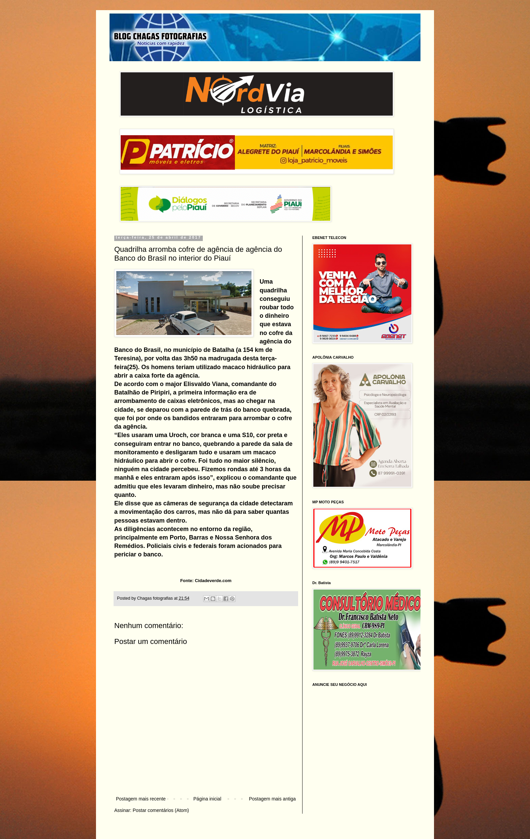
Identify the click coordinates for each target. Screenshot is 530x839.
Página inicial (207, 798)
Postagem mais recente (141, 798)
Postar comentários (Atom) (160, 810)
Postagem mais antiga (272, 798)
